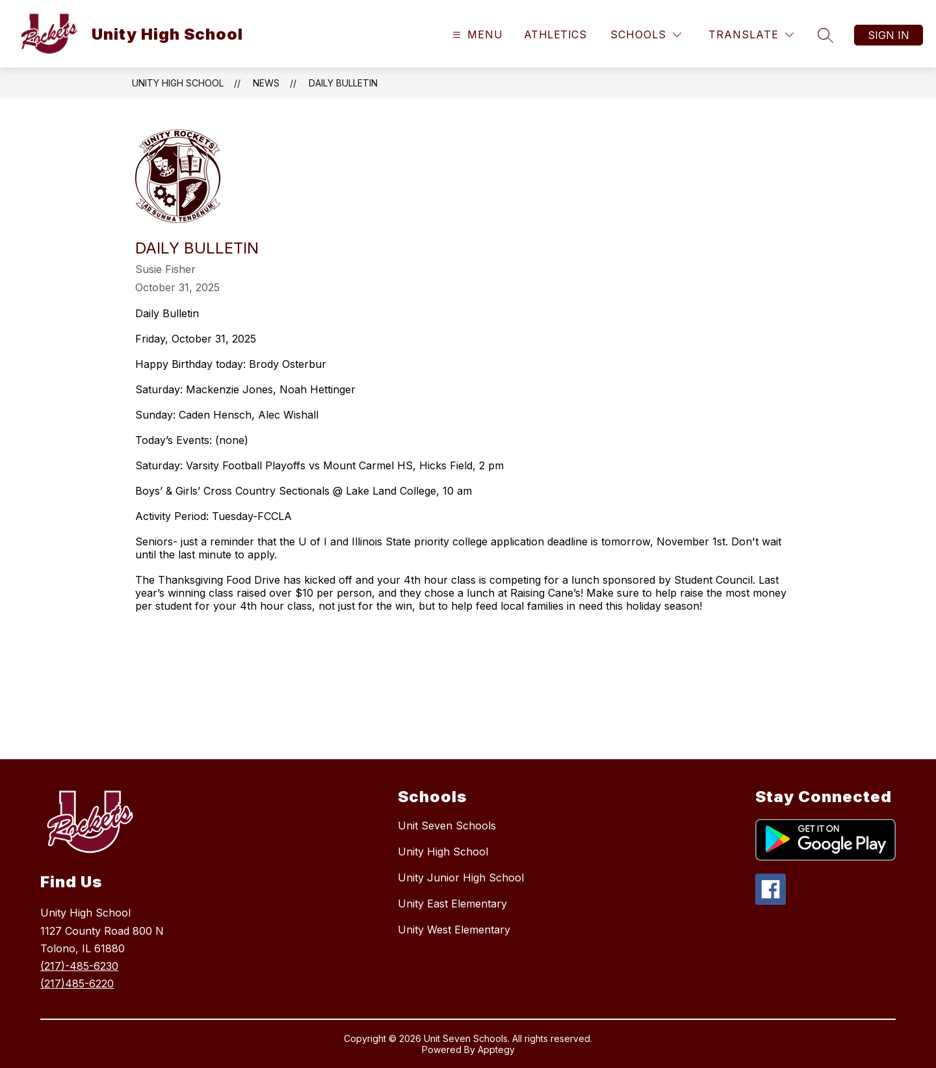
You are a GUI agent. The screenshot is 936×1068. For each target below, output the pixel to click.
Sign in (888, 35)
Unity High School (178, 82)
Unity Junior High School (461, 877)
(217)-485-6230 (79, 965)
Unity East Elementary (452, 903)
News (266, 82)
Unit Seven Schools (447, 825)
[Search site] (825, 35)
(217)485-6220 (77, 983)
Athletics (555, 34)
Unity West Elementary (454, 929)
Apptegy (496, 1049)
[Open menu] (476, 35)
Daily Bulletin (343, 82)
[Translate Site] (751, 35)
